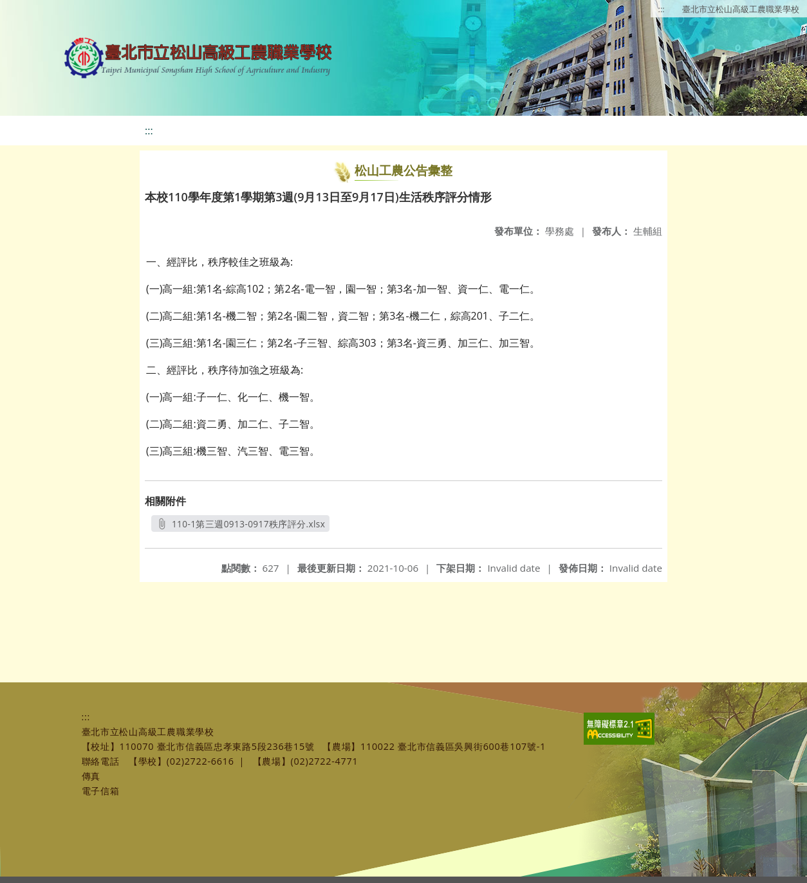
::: (661, 9)
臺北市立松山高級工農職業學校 (740, 9)
